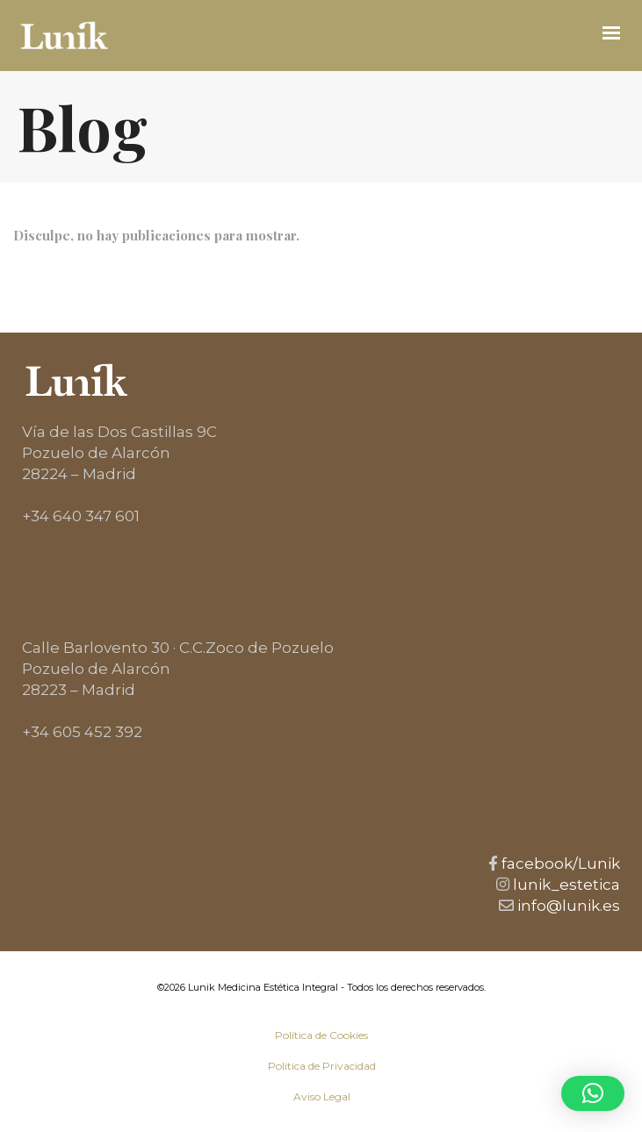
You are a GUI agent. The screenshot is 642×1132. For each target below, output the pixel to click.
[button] (592, 1093)
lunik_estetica (564, 884)
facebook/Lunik (559, 863)
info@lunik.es (567, 905)
